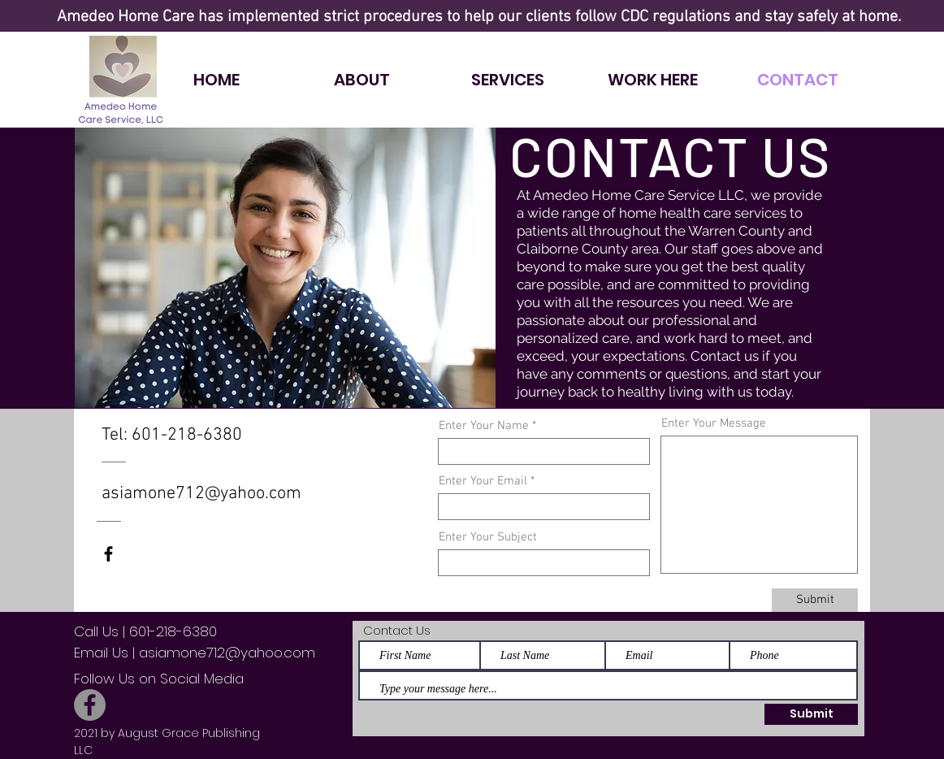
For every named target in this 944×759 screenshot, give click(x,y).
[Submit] (815, 600)
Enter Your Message (713, 424)
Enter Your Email (483, 481)
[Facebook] (90, 705)
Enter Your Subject (488, 537)
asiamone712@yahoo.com (201, 494)
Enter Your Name (484, 426)
